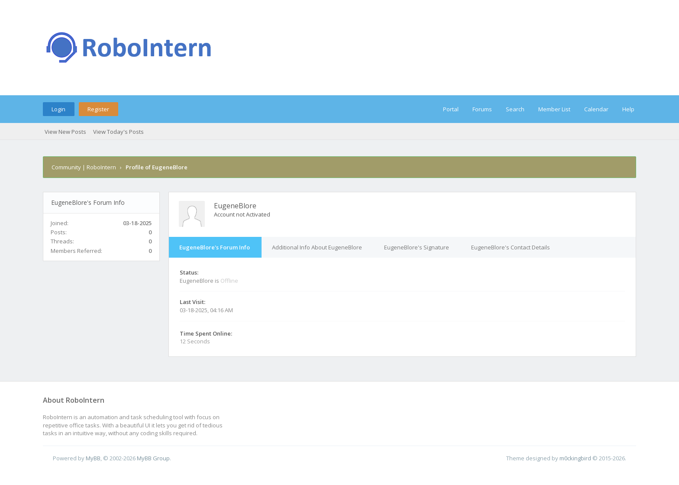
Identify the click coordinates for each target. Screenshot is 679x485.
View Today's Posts (118, 132)
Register (98, 109)
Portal (451, 109)
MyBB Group (153, 458)
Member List (554, 109)
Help (628, 109)
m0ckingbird (575, 458)
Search (515, 109)
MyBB (93, 458)
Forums (482, 109)
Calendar (596, 109)
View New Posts (65, 132)
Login (58, 109)
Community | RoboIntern (84, 167)
